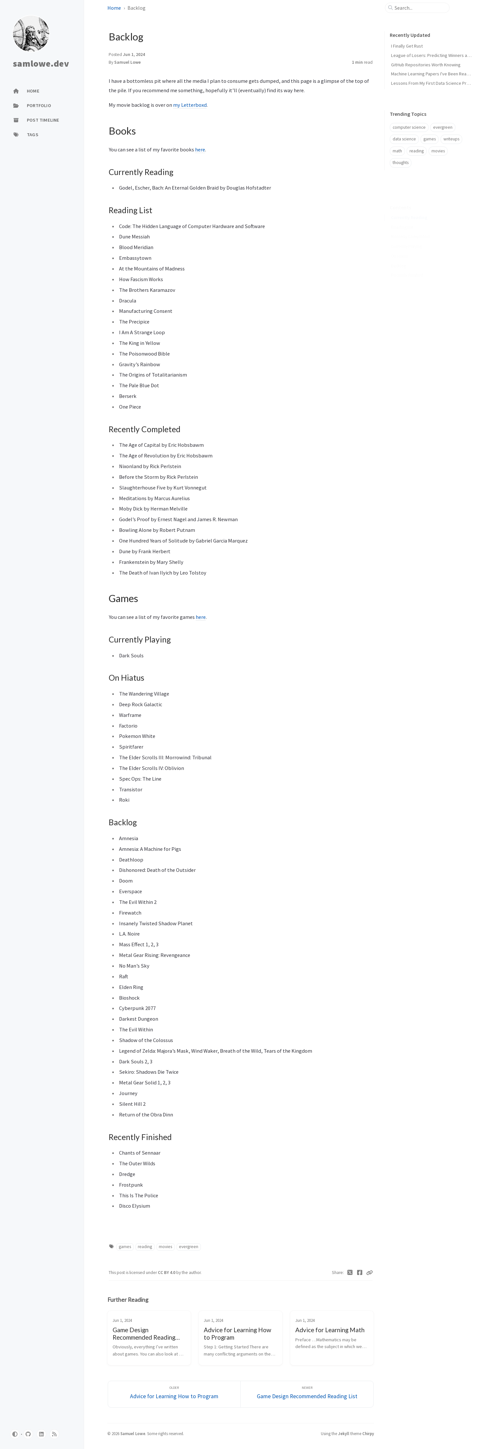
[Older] (174, 1394)
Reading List (402, 217)
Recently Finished (407, 265)
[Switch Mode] (14, 1434)
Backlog (398, 255)
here (200, 149)
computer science (409, 127)
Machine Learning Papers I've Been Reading (433, 74)
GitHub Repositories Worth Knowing (426, 65)
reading (145, 1246)
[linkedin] (41, 1434)
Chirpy (368, 1433)
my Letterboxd (190, 105)
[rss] (54, 1434)
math (397, 151)
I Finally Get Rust (407, 46)
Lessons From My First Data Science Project (433, 83)
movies (165, 1246)
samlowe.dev (41, 63)
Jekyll (343, 1433)
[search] (420, 8)
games (125, 1246)
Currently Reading (409, 207)
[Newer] (307, 1394)
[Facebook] (360, 1273)
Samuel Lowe (127, 62)
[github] (28, 1434)
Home (114, 8)
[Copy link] (369, 1273)
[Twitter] (350, 1273)
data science (404, 139)
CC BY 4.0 (167, 1272)
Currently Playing (406, 236)
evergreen (188, 1246)
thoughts (401, 162)
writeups (451, 139)
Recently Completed (410, 226)
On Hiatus (399, 246)
